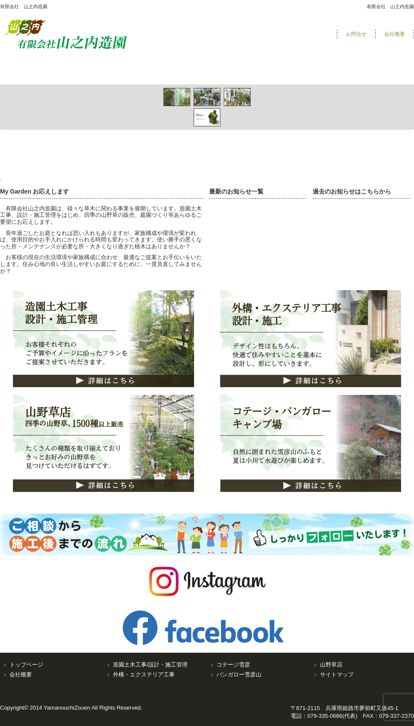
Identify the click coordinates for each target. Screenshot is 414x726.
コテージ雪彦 (233, 664)
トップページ (26, 664)
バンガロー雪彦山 (238, 674)
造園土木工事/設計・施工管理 (150, 664)
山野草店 (331, 664)
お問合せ (356, 34)
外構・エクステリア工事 (144, 674)
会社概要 (394, 34)
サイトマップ (337, 674)
